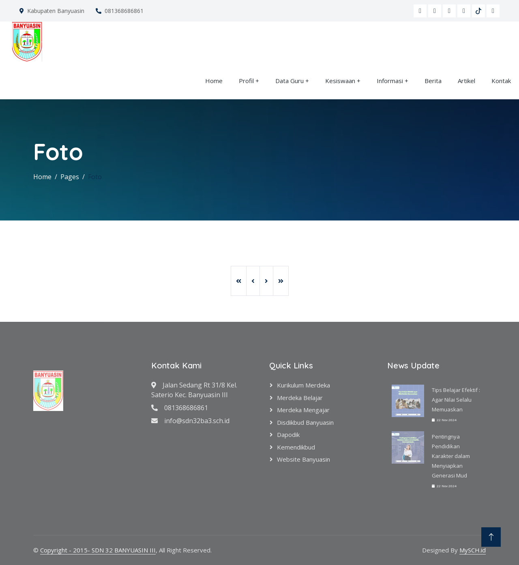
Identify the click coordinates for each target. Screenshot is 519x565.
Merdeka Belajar (300, 398)
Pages (69, 176)
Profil (246, 81)
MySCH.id (472, 550)
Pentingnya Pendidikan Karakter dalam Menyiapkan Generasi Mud (451, 456)
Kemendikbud (296, 447)
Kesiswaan (340, 81)
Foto (95, 176)
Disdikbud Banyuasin (305, 422)
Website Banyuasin (303, 459)
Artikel (466, 81)
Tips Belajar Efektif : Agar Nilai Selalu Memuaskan (456, 399)
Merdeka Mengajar (303, 410)
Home (214, 81)
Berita (433, 81)
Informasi (390, 81)
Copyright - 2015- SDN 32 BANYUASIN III (98, 550)
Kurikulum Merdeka (303, 385)
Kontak (501, 81)
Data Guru (289, 81)
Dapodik (288, 434)
